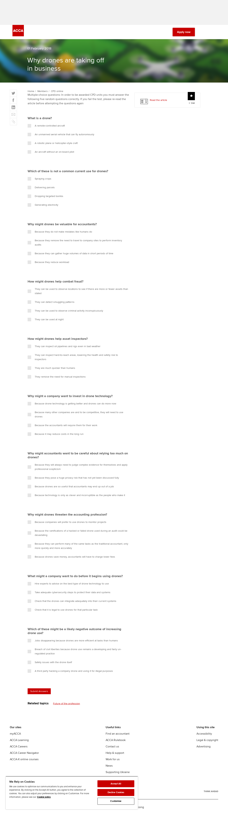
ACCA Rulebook (116, 740)
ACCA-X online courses (24, 759)
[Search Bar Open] (203, 32)
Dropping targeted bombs (45, 196)
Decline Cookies (116, 792)
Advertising (203, 746)
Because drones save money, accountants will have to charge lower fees (71, 557)
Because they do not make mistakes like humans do (60, 232)
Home (31, 91)
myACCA (15, 733)
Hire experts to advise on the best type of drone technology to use (68, 583)
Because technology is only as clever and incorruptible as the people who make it (76, 495)
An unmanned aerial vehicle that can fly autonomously (61, 134)
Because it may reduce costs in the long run (56, 434)
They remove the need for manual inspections (57, 377)
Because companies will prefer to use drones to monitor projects (67, 522)
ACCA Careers (18, 746)
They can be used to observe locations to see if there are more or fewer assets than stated (78, 291)
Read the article (158, 100)
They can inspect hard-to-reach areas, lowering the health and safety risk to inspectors (73, 357)
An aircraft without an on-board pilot (51, 152)
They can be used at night (46, 319)
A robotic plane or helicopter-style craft (53, 143)
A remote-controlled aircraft (46, 126)
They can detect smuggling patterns (51, 302)
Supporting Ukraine (118, 772)
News (109, 765)
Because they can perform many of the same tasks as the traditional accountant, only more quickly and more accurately (78, 546)
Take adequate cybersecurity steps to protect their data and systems (69, 592)
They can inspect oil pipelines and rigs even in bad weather (64, 346)
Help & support (115, 753)
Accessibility (204, 733)
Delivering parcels (41, 187)
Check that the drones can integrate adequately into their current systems (72, 601)
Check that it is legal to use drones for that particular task (63, 610)
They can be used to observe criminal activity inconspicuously (65, 311)
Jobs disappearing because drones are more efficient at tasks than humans (73, 640)
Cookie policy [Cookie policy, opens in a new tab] (44, 797)
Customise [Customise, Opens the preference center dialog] (115, 801)
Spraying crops (39, 179)
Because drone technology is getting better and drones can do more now (72, 403)
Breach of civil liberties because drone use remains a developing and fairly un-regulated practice (74, 651)
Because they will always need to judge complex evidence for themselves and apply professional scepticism (78, 467)
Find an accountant (117, 733)
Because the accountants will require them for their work (62, 425)
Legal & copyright (207, 740)
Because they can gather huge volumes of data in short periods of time (70, 253)
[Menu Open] (213, 32)
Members (42, 91)
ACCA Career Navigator (24, 753)
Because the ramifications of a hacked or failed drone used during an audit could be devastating (77, 533)
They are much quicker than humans (51, 368)
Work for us (113, 759)
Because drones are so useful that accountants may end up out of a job (71, 486)
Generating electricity (43, 205)
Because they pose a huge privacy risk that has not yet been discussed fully (73, 478)
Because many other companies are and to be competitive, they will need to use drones (75, 414)
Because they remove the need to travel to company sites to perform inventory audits (75, 242)
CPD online (57, 91)
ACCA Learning (19, 740)
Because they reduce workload (48, 262)
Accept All (116, 783)
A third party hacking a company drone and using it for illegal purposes (70, 671)
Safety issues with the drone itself (50, 662)
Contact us (112, 746)
